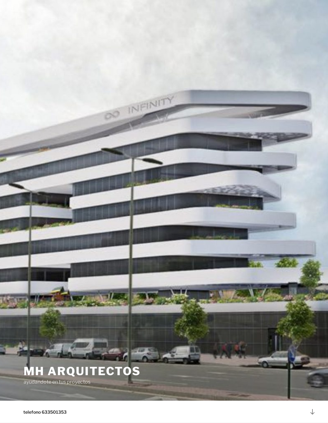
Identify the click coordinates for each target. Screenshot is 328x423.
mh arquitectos (82, 371)
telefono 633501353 (45, 412)
